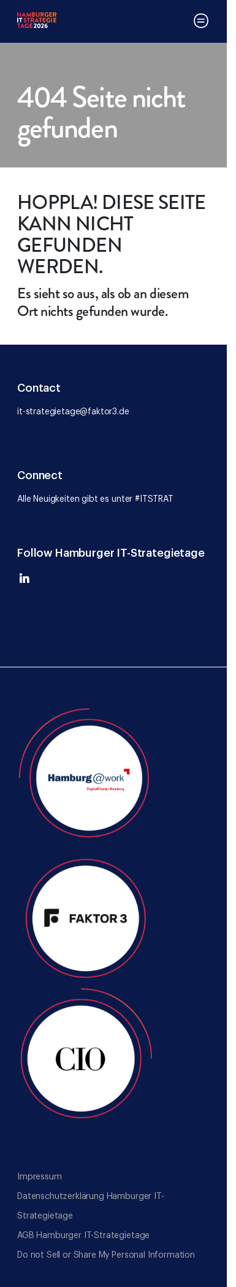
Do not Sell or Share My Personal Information (106, 1255)
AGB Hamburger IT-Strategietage (83, 1235)
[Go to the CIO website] (85, 1056)
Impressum (39, 1177)
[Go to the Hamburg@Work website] (85, 775)
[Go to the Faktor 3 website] (85, 915)
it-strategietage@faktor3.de (73, 412)
